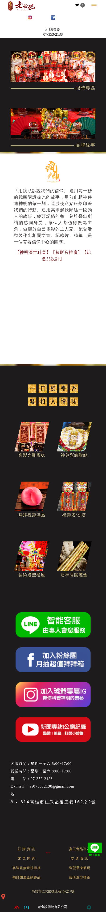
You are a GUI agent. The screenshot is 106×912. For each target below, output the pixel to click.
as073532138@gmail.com (52, 786)
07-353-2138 (53, 34)
